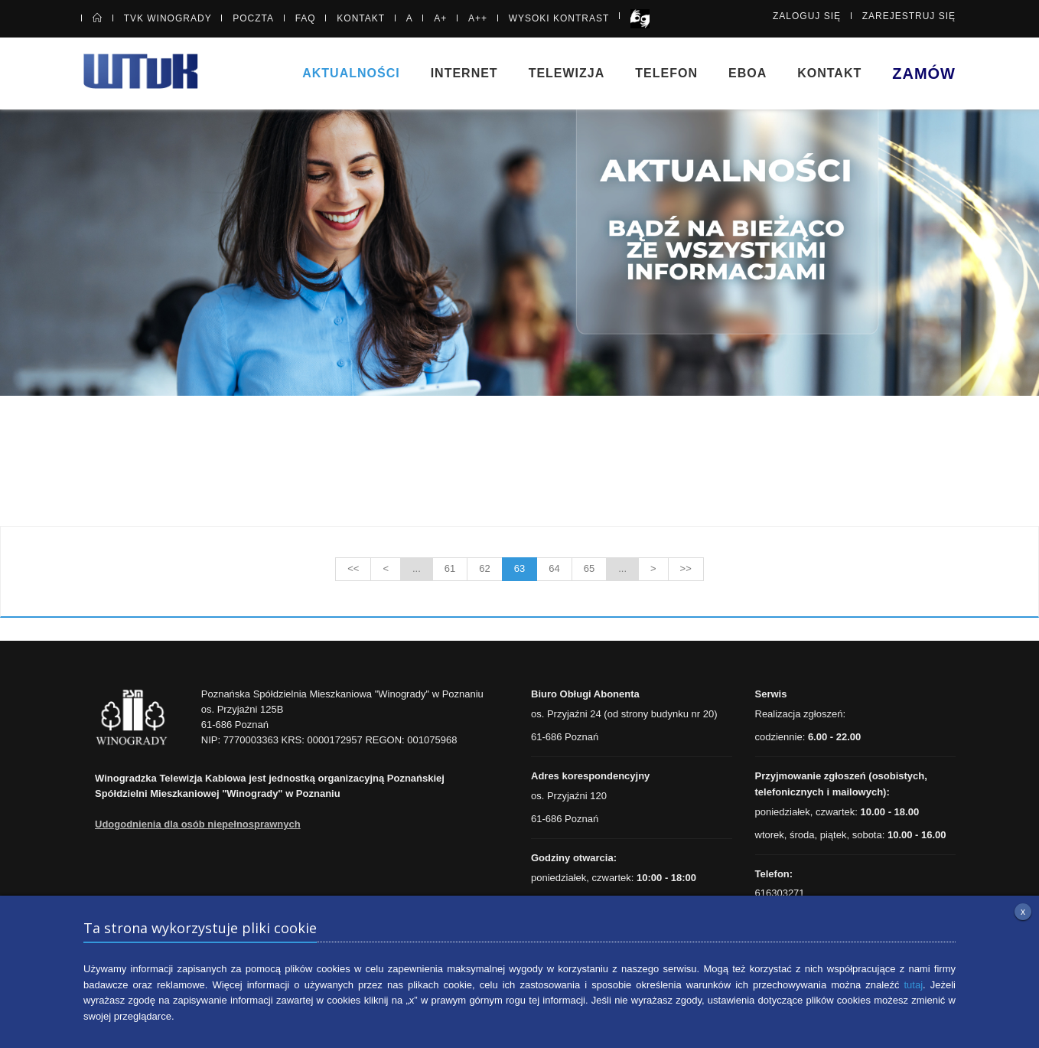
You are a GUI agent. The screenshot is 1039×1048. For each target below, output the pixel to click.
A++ (477, 18)
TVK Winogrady (168, 18)
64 (554, 568)
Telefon (666, 73)
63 (519, 568)
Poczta (253, 18)
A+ (440, 18)
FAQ (305, 18)
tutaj (913, 985)
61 (450, 568)
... (416, 568)
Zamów (924, 73)
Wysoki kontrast (559, 18)
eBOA (747, 73)
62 (484, 568)
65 (589, 568)
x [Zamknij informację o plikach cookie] (1023, 911)
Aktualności (350, 73)
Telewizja (567, 73)
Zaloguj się (807, 16)
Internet (464, 73)
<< (353, 568)
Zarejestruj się (909, 16)
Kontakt (361, 18)
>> (686, 568)
